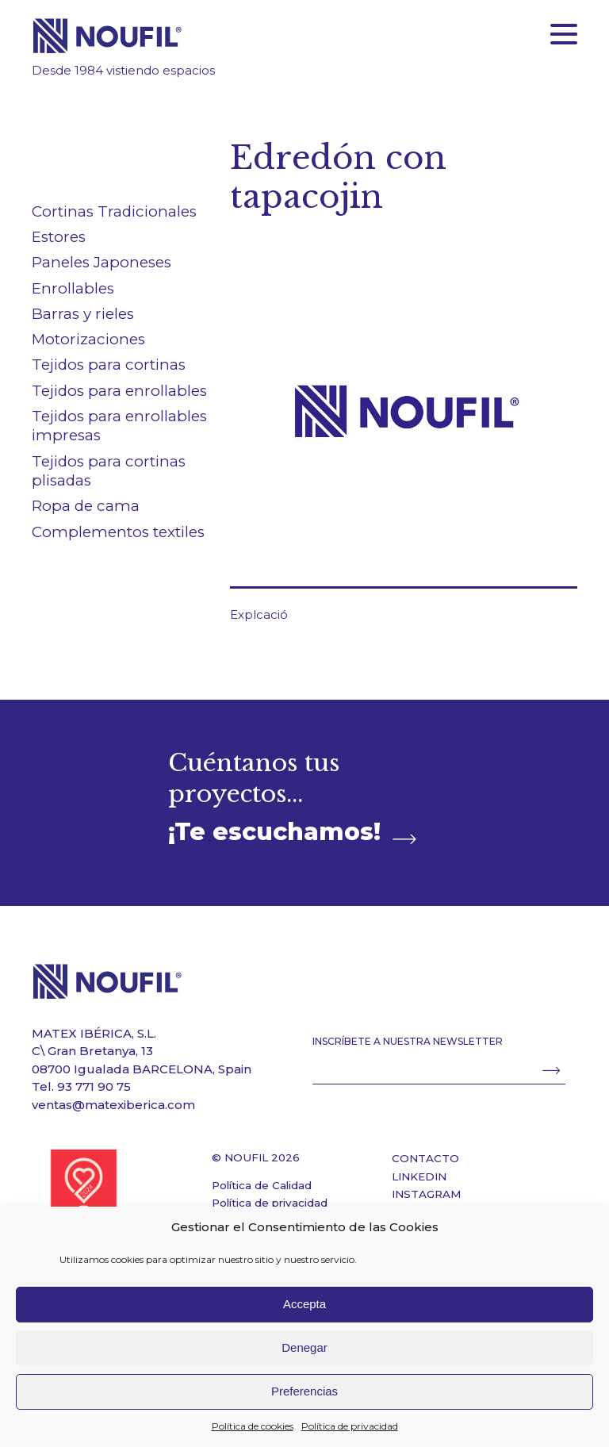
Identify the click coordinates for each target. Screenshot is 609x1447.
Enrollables (73, 288)
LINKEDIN (419, 1176)
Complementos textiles (118, 532)
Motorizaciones (88, 339)
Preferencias (304, 1391)
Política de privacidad (349, 1426)
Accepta (304, 1304)
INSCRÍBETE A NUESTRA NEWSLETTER (407, 1041)
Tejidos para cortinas (109, 364)
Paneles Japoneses (101, 262)
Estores (59, 237)
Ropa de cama (86, 506)
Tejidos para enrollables (119, 391)
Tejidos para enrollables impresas (119, 426)
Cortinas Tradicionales (114, 211)
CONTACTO (425, 1158)
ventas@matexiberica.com (113, 1104)
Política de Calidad (262, 1185)
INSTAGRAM (426, 1194)
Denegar (304, 1347)
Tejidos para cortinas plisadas (109, 471)
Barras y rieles (83, 314)
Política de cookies (252, 1426)
